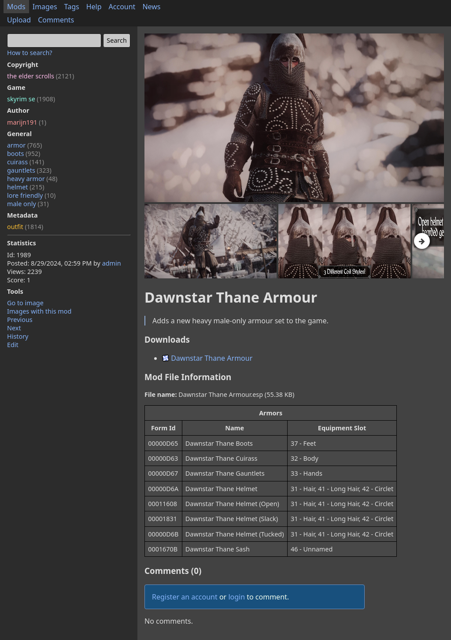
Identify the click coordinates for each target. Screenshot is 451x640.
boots (23, 153)
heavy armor (32, 178)
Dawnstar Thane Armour (207, 358)
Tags (71, 6)
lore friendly (31, 195)
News (151, 6)
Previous (20, 319)
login (236, 597)
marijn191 (26, 122)
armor (24, 145)
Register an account (185, 597)
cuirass (25, 162)
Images (45, 6)
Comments (56, 20)
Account (122, 6)
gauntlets (29, 170)
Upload (19, 20)
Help (94, 6)
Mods (16, 6)
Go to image (25, 303)
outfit (25, 226)
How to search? (29, 52)
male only (28, 204)
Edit (12, 344)
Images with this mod (39, 311)
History (17, 336)
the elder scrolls (40, 76)
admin (111, 263)
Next (14, 328)
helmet (25, 187)
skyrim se (31, 99)
